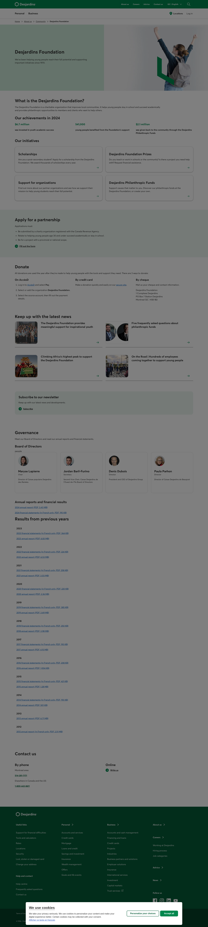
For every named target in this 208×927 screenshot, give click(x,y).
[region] (104, 913)
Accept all (169, 913)
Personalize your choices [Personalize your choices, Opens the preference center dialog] (143, 913)
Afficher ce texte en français (42, 920)
